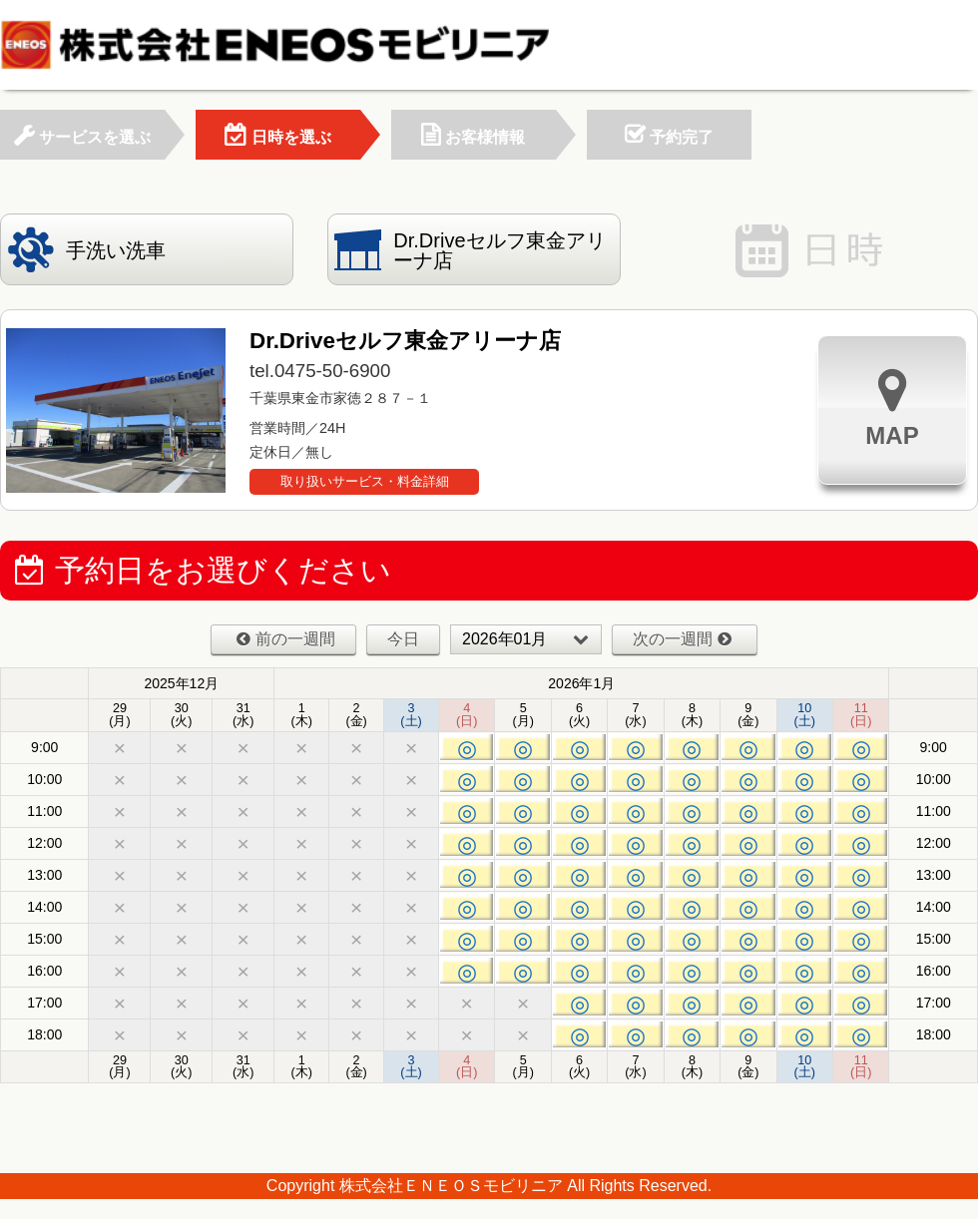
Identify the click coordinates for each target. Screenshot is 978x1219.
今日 (403, 638)
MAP (891, 407)
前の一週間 (286, 638)
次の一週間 (682, 638)
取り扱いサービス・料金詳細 (364, 481)
